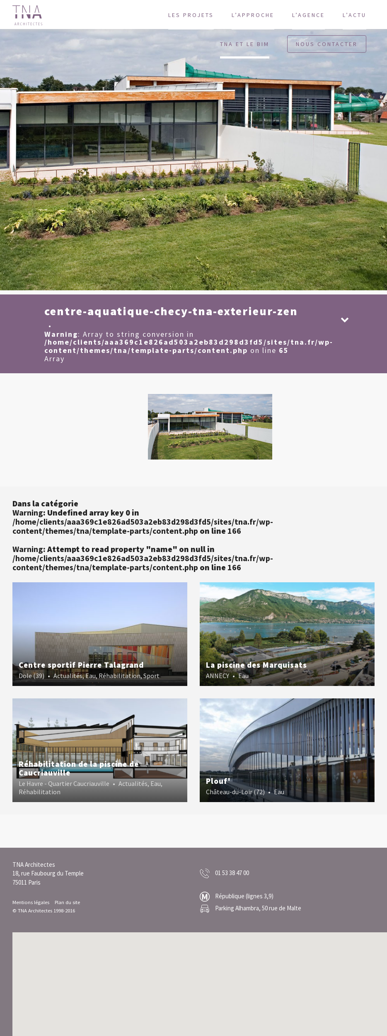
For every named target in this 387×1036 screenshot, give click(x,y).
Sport (151, 675)
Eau (90, 675)
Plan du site (67, 902)
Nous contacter (327, 44)
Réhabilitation (119, 675)
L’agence (308, 15)
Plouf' (218, 781)
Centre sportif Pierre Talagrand (81, 665)
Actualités (67, 675)
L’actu (354, 15)
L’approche (253, 15)
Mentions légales (30, 902)
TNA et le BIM (244, 44)
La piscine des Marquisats (256, 665)
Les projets (191, 15)
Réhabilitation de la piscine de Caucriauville (79, 768)
